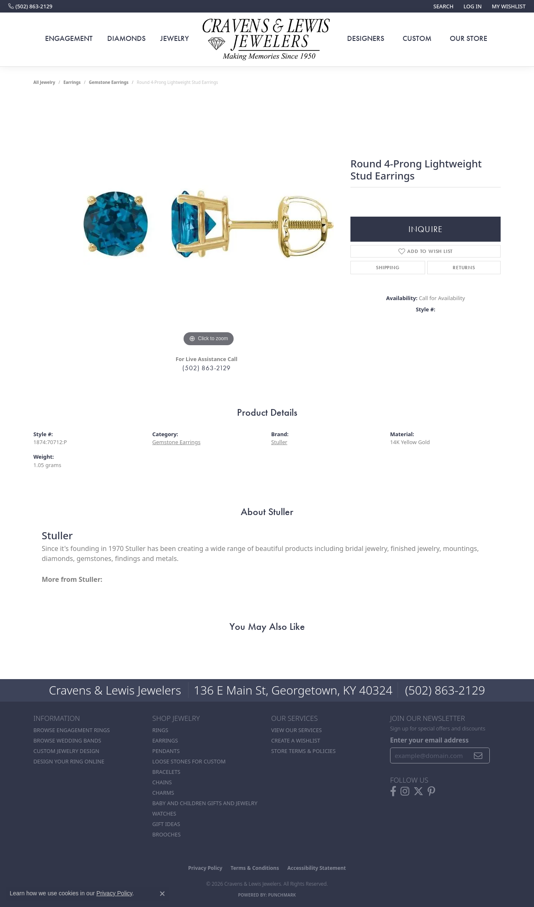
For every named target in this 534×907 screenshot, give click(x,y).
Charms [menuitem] (163, 792)
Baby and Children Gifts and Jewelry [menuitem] (204, 803)
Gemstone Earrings (108, 82)
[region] (208, 223)
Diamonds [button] (126, 38)
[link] (30, 6)
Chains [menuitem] (162, 782)
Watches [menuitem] (164, 813)
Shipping (387, 267)
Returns (464, 267)
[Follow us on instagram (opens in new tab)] (404, 791)
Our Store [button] (468, 38)
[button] (442, 6)
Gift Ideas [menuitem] (166, 824)
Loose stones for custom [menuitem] (189, 761)
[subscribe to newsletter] (478, 755)
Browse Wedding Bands (67, 740)
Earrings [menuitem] (165, 740)
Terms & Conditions (255, 868)
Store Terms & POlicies (303, 751)
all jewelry (44, 82)
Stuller (279, 442)
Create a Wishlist (295, 740)
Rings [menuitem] (160, 730)
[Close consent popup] (162, 893)
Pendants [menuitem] (166, 751)
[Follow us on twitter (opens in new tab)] (418, 791)
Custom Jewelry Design (66, 751)
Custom (417, 38)
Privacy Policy (205, 868)
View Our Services (296, 730)
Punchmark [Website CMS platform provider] (282, 895)
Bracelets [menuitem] (166, 772)
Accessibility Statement (316, 868)
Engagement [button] (69, 38)
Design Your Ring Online (68, 761)
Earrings (72, 82)
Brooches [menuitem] (166, 834)
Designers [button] (365, 38)
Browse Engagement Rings (71, 730)
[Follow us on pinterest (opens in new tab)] (431, 791)
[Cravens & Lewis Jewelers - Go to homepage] (267, 39)
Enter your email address (429, 740)
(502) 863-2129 (206, 368)
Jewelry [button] (174, 38)
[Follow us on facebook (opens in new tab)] (393, 791)
